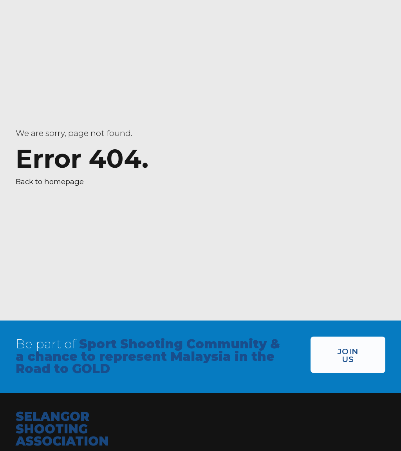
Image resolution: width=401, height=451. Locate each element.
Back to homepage (50, 181)
